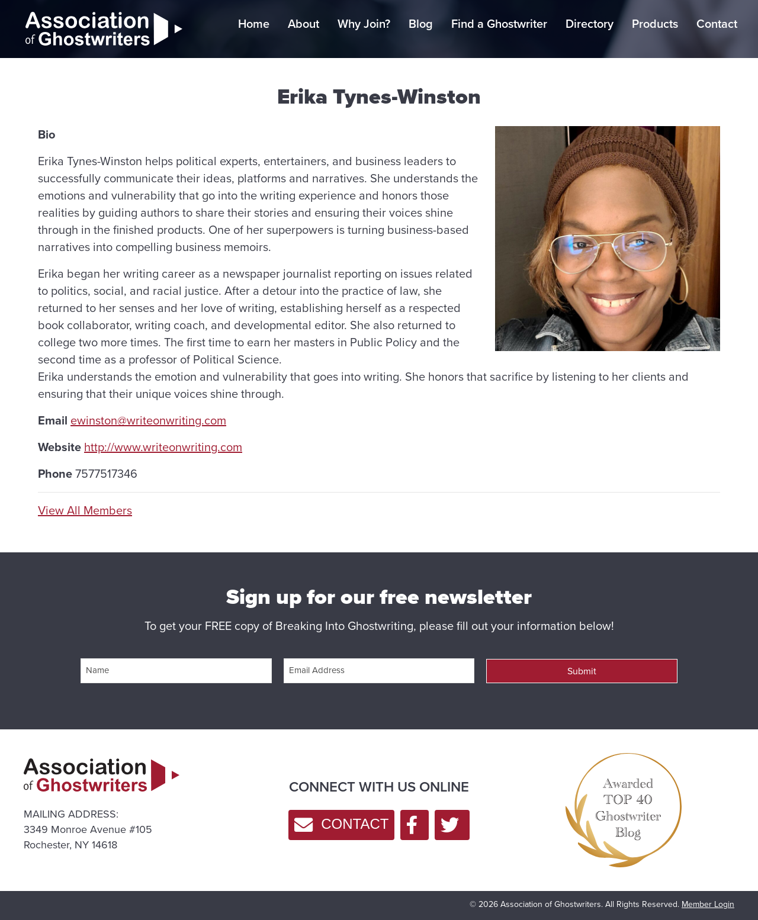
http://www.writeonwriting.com (163, 447)
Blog (421, 24)
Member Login (708, 904)
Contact (716, 24)
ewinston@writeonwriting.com (148, 420)
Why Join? (364, 24)
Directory (590, 24)
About (303, 24)
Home (253, 24)
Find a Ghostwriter (499, 24)
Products (655, 24)
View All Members (85, 510)
